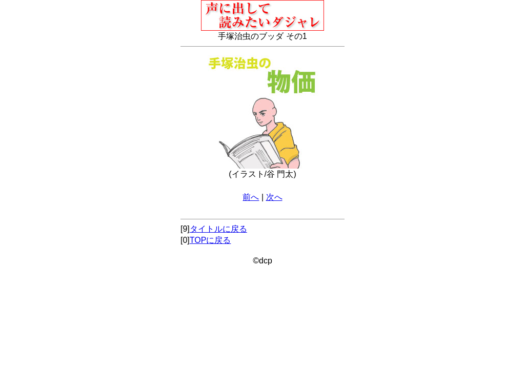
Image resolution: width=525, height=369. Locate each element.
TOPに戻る (210, 240)
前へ (251, 197)
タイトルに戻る (218, 228)
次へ (274, 197)
